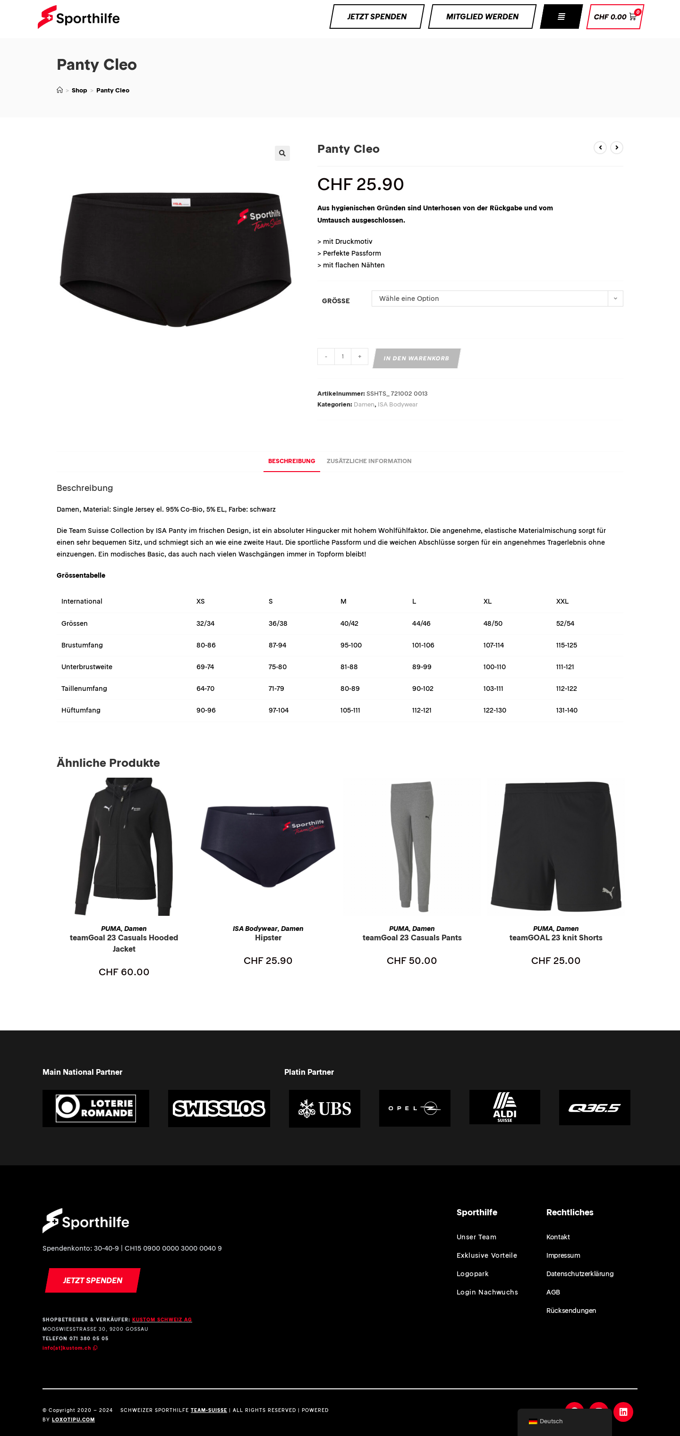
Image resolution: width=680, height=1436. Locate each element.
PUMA (111, 928)
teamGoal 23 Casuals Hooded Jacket (124, 943)
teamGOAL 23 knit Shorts (556, 937)
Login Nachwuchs (487, 1292)
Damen (364, 404)
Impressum (563, 1255)
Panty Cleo (112, 90)
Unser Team (476, 1237)
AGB (553, 1292)
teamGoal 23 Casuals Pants (412, 937)
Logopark (473, 1274)
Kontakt (558, 1237)
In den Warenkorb (416, 358)
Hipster (268, 937)
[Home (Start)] (60, 90)
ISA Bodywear (398, 404)
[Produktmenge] (342, 356)
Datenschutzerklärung (579, 1274)
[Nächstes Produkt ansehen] (616, 147)
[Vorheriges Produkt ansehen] (600, 147)
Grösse (336, 301)
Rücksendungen (571, 1310)
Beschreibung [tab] (291, 461)
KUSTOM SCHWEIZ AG (162, 1320)
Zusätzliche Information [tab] (369, 461)
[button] (561, 16)
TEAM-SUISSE (209, 1410)
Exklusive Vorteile (487, 1255)
